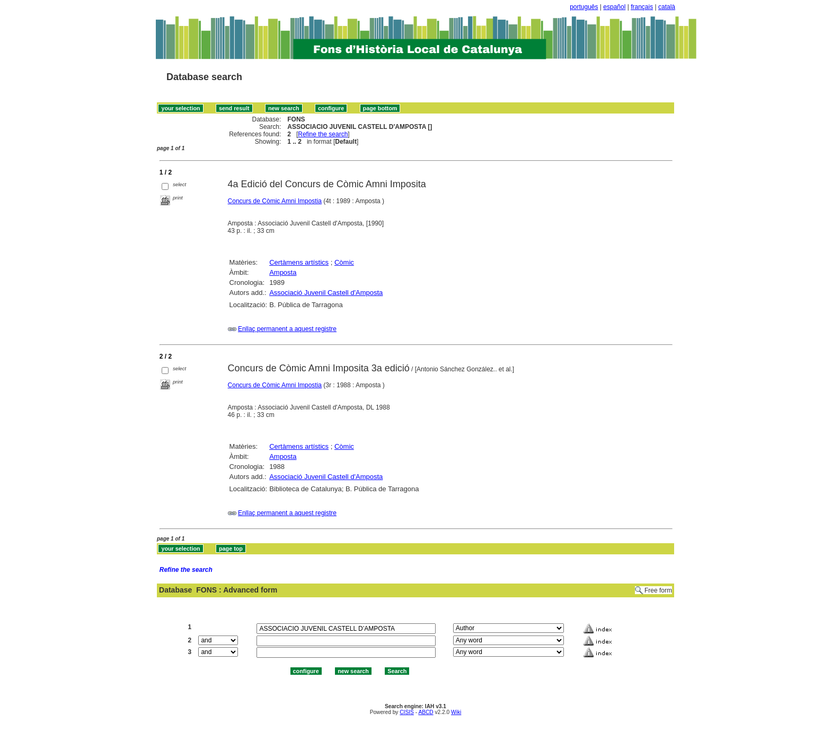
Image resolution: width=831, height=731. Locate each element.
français (642, 7)
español (614, 7)
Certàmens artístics (299, 262)
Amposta (282, 272)
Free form (658, 590)
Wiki (456, 712)
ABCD (425, 712)
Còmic (344, 262)
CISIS (407, 712)
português (584, 7)
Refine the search (323, 134)
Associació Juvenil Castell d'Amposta (326, 293)
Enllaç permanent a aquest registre (287, 329)
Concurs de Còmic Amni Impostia (275, 201)
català (666, 7)
